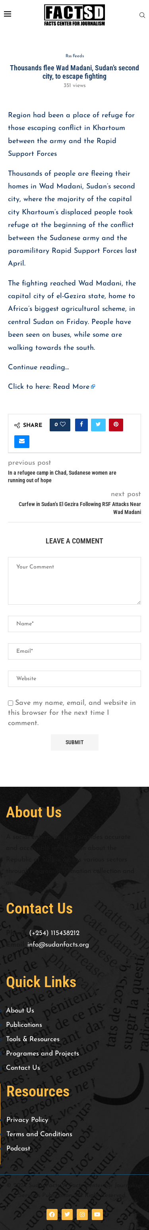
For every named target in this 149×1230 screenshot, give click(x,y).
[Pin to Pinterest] (116, 425)
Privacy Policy (27, 1120)
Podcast (18, 1148)
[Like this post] (63, 425)
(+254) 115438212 (54, 933)
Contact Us (23, 1068)
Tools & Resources (33, 1039)
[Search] (142, 15)
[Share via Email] (21, 441)
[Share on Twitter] (98, 425)
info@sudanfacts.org (58, 944)
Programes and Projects (42, 1053)
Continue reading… (38, 367)
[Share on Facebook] (81, 425)
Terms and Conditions (39, 1134)
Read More (71, 387)
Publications (24, 1025)
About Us (20, 1010)
